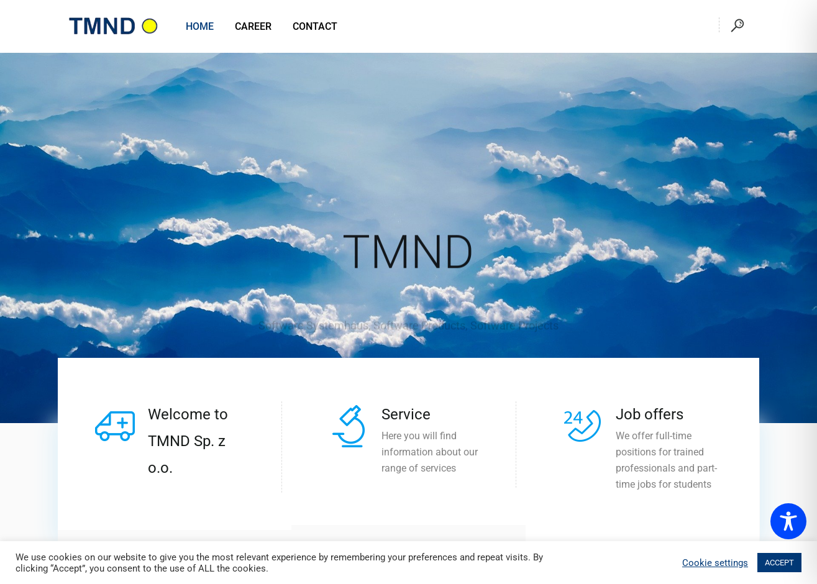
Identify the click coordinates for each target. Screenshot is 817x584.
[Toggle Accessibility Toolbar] (788, 521)
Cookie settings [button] (715, 562)
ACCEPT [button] (779, 562)
